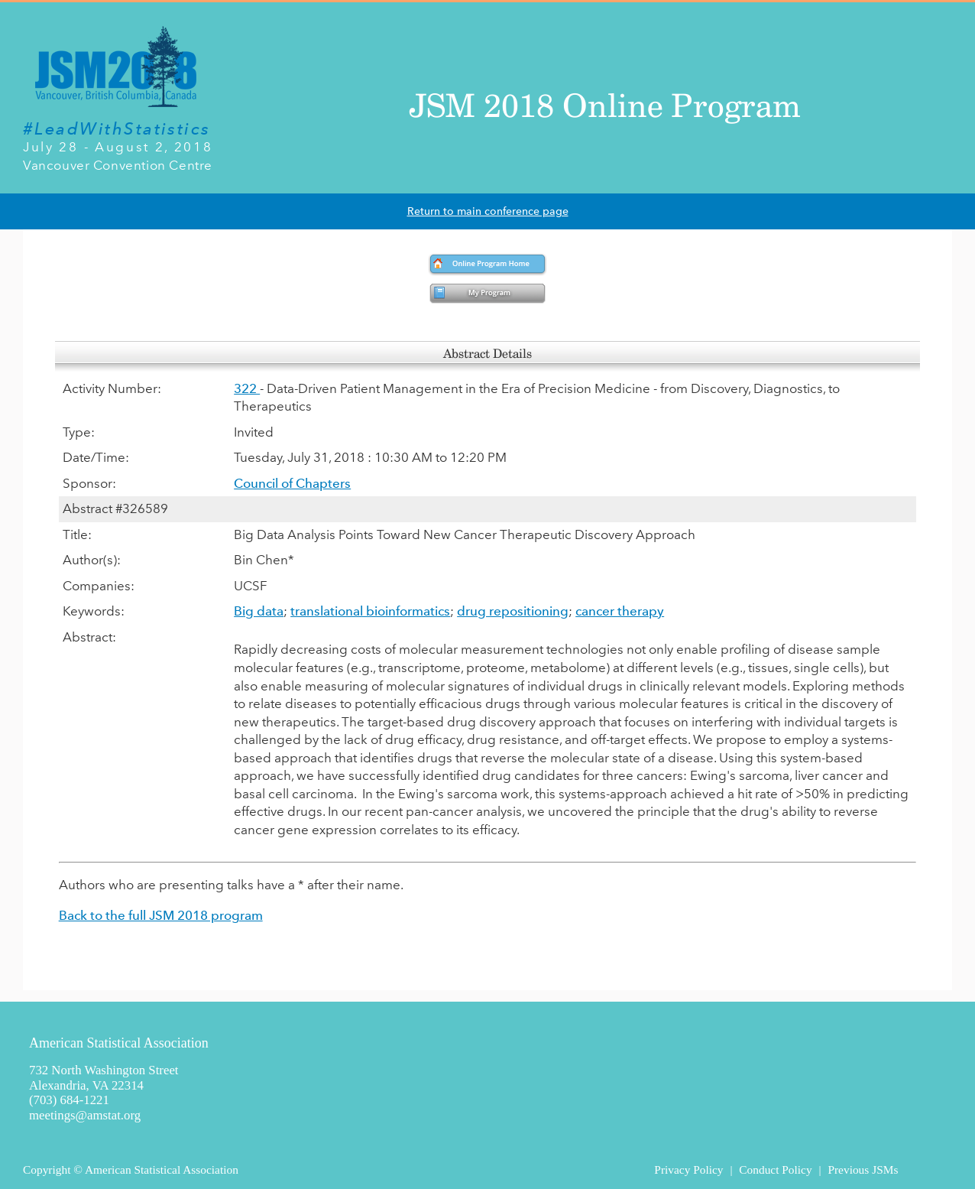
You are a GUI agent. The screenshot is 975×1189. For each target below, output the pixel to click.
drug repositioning (512, 611)
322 (247, 388)
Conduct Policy (775, 1169)
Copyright (46, 1169)
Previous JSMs (863, 1169)
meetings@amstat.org (85, 1115)
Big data (258, 611)
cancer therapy (619, 611)
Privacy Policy (688, 1169)
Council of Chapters (292, 483)
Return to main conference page (487, 211)
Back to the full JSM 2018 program (161, 915)
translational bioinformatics (370, 611)
